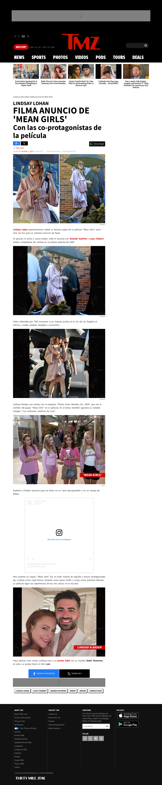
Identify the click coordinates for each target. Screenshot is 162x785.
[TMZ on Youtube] (23, 36)
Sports (39, 58)
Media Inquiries (54, 728)
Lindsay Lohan (22, 691)
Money (73, 691)
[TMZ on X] (19, 36)
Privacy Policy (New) (22, 718)
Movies (82, 691)
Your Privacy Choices (25, 728)
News (19, 58)
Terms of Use (19, 721)
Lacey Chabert (39, 691)
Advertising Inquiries (56, 725)
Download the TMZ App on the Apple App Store (128, 715)
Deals (138, 58)
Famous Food (96, 691)
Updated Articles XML (23, 742)
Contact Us (52, 714)
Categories (18, 746)
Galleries (17, 753)
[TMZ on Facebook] (15, 36)
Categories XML (20, 750)
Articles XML (19, 735)
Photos (60, 58)
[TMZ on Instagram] (28, 36)
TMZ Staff (19, 148)
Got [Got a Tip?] (21, 47)
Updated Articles (20, 739)
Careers (51, 721)
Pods (101, 58)
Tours (119, 58)
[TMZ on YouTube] (95, 738)
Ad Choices (18, 725)
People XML (19, 760)
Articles (17, 732)
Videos (81, 58)
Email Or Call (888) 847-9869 (42, 47)
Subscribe (107, 726)
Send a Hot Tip (54, 718)
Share (44, 673)
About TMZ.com (20, 714)
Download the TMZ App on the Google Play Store (128, 724)
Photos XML (19, 764)
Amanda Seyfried (58, 691)
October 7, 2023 (27, 151)
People (17, 757)
